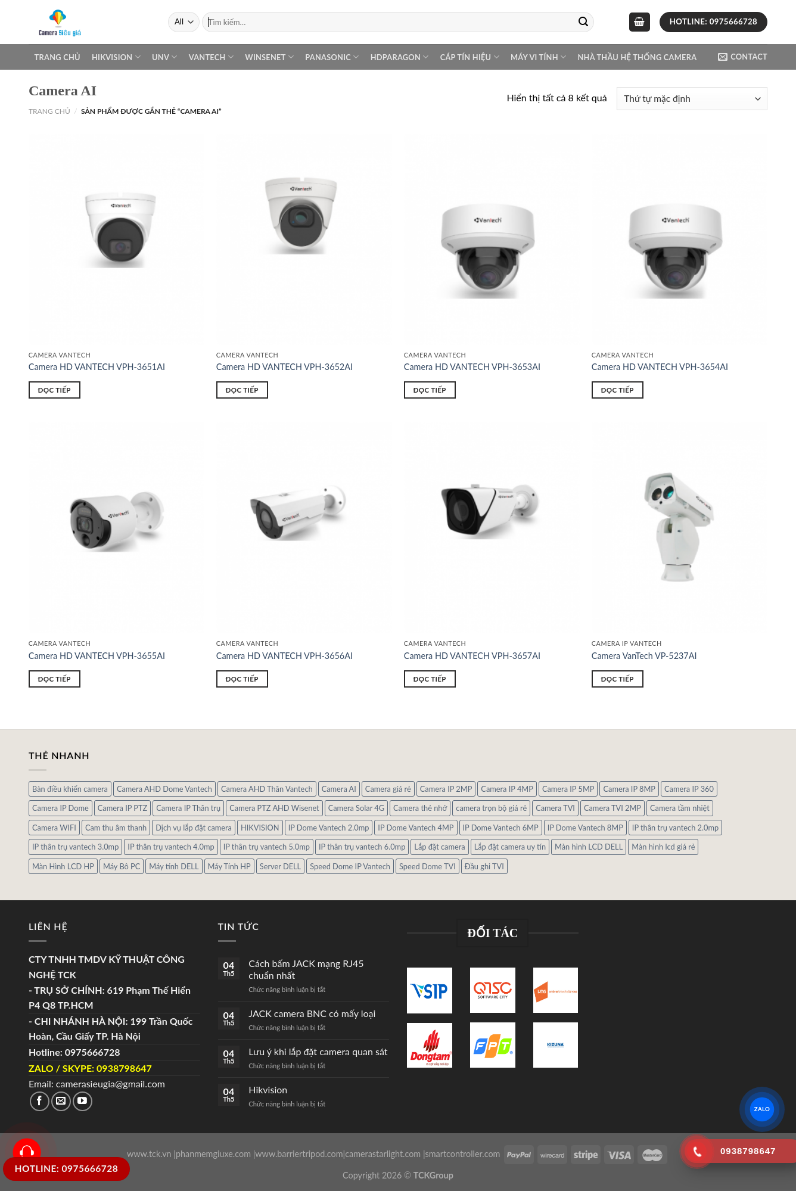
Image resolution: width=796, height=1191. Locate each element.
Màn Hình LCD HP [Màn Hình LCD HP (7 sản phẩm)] (63, 866)
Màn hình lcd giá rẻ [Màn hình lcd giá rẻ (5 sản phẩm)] (663, 846)
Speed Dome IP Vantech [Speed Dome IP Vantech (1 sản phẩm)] (350, 866)
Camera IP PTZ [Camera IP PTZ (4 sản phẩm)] (123, 808)
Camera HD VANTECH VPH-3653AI (472, 367)
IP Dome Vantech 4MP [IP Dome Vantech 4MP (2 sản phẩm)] (415, 827)
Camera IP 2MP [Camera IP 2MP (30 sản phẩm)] (446, 789)
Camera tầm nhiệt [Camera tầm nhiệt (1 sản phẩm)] (680, 808)
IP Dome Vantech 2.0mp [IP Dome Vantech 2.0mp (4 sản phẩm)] (328, 827)
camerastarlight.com (383, 1154)
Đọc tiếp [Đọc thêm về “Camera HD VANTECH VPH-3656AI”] (242, 679)
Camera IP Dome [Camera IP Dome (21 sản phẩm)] (60, 808)
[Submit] (583, 22)
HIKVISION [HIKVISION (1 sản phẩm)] (260, 827)
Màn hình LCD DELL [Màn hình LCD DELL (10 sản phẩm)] (589, 846)
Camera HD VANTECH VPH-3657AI (472, 656)
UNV (164, 57)
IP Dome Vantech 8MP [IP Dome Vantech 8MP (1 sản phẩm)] (585, 827)
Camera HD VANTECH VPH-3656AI (284, 656)
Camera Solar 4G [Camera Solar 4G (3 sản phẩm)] (356, 808)
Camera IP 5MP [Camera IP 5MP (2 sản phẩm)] (568, 789)
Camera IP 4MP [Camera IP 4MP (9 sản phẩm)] (507, 789)
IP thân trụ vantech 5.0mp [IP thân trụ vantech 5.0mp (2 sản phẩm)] (266, 846)
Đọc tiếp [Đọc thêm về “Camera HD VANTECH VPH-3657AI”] (429, 679)
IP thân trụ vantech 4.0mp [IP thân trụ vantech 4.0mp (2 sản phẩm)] (171, 846)
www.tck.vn (149, 1154)
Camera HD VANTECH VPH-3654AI (660, 367)
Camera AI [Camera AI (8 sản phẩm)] (339, 789)
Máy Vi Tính (538, 57)
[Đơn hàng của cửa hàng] (692, 98)
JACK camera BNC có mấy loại (311, 1013)
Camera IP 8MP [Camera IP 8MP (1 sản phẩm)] (629, 789)
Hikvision (116, 57)
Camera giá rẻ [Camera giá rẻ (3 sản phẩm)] (388, 789)
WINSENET (269, 57)
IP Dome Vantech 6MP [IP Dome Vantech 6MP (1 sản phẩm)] (501, 827)
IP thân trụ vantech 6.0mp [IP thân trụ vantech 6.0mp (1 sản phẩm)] (362, 846)
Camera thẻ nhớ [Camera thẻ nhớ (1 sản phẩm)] (420, 808)
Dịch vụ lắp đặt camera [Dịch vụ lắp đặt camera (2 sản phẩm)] (194, 827)
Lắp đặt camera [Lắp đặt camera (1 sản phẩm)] (439, 846)
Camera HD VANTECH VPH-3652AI (284, 367)
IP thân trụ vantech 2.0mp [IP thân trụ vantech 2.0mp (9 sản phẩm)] (675, 827)
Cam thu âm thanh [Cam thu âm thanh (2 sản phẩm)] (116, 827)
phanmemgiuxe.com (213, 1154)
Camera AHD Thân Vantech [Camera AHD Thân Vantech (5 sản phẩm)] (267, 789)
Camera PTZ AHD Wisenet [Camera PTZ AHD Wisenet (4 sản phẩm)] (274, 808)
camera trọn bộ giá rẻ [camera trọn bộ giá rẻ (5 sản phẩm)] (491, 808)
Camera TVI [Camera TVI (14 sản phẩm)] (555, 808)
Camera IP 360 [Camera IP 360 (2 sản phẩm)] (689, 789)
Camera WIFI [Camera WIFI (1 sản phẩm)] (54, 827)
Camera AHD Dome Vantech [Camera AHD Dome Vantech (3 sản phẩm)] (164, 789)
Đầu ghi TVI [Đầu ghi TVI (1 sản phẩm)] (484, 866)
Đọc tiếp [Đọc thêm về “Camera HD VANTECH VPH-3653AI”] (429, 390)
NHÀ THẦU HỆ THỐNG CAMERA (636, 57)
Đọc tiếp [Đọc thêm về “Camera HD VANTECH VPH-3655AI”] (54, 679)
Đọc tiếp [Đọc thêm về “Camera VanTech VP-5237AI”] (617, 679)
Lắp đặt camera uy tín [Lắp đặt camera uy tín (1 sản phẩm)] (510, 846)
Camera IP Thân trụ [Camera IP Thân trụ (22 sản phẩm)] (188, 808)
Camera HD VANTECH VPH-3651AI (97, 367)
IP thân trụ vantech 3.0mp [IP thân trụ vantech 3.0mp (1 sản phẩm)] (75, 846)
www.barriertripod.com (299, 1154)
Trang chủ (57, 57)
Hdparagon (400, 57)
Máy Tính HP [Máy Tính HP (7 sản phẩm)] (229, 866)
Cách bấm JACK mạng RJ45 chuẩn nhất (305, 968)
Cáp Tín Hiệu (469, 57)
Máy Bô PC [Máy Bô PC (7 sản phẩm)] (121, 866)
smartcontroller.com (462, 1154)
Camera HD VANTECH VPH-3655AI (97, 656)
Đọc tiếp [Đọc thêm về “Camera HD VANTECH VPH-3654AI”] (617, 390)
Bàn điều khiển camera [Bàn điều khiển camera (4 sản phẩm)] (70, 789)
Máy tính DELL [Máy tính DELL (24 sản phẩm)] (173, 866)
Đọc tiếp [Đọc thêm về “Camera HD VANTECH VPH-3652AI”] (242, 390)
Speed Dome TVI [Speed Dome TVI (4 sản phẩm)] (427, 866)
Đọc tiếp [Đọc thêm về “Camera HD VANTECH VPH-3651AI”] (54, 390)
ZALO (762, 1109)
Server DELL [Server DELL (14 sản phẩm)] (280, 866)
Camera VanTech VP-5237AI (644, 656)
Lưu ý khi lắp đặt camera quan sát (317, 1051)
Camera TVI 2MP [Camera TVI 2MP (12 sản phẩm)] (612, 808)
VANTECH (211, 57)
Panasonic (332, 57)
